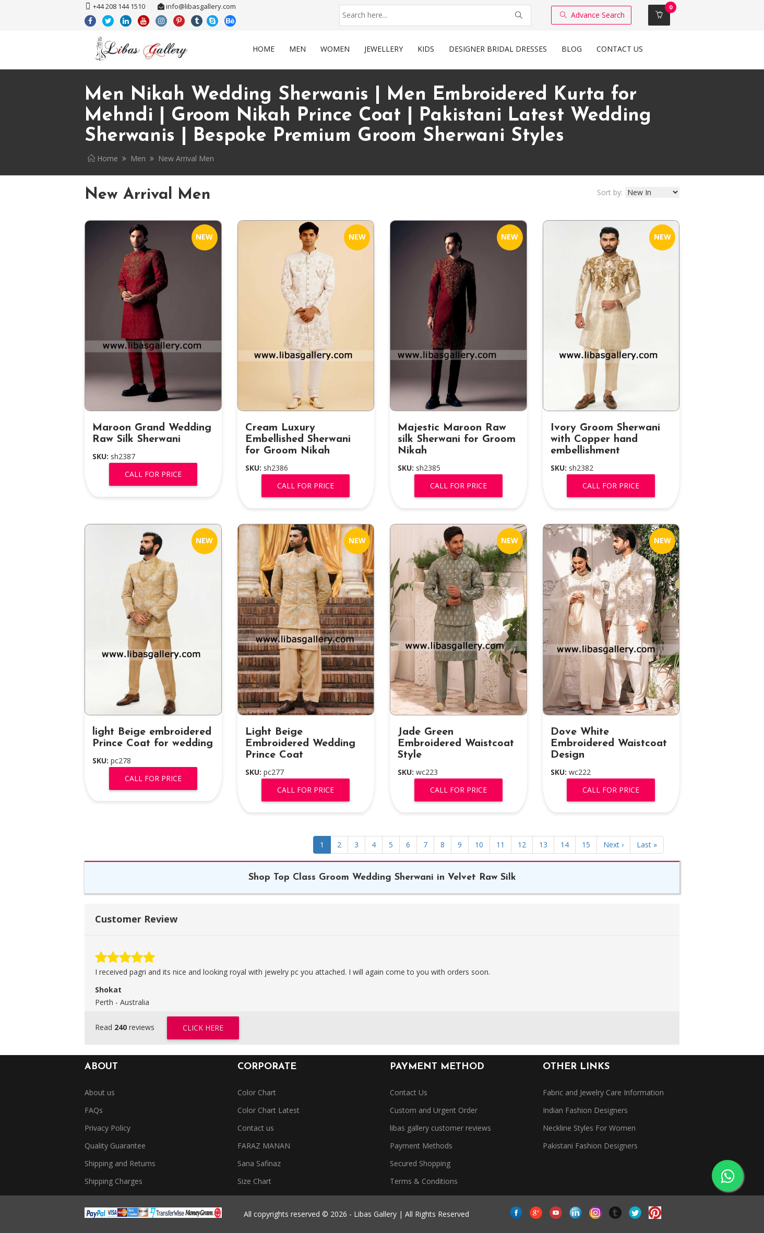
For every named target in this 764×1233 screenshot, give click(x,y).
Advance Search (592, 15)
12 (522, 844)
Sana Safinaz (259, 1163)
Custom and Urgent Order (434, 1110)
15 (586, 844)
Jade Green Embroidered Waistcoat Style (456, 743)
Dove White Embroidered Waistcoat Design (609, 743)
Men (138, 158)
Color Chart (256, 1092)
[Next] (613, 845)
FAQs (94, 1110)
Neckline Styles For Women (589, 1128)
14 (564, 844)
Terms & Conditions (424, 1181)
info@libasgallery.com (197, 6)
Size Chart (254, 1181)
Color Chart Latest (268, 1110)
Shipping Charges (113, 1181)
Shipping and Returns (120, 1163)
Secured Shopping (420, 1163)
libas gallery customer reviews (440, 1128)
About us (100, 1092)
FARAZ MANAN (263, 1146)
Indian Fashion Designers (585, 1110)
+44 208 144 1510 (115, 6)
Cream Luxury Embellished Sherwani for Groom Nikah (298, 439)
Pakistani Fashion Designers (590, 1146)
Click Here (203, 1028)
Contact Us (408, 1092)
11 (500, 844)
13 (543, 844)
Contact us (255, 1128)
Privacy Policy (107, 1128)
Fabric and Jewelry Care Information (603, 1092)
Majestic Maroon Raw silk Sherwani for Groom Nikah (457, 439)
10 (479, 844)
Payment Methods (421, 1146)
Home (103, 158)
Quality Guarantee (115, 1146)
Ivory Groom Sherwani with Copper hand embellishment (605, 439)
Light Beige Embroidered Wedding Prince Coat (300, 743)
